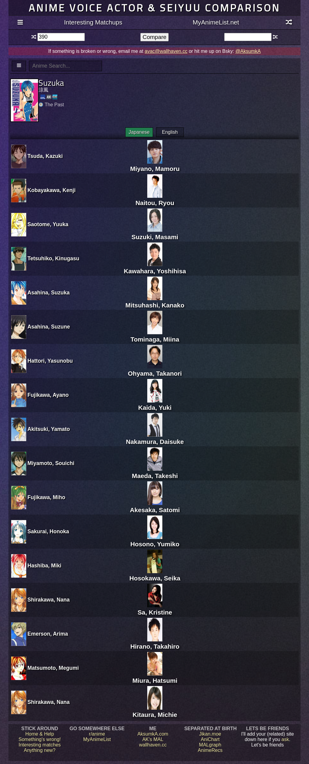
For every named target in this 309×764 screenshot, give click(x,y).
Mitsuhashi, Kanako (155, 301)
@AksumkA (248, 51)
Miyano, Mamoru (155, 165)
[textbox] (61, 37)
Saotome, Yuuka (47, 224)
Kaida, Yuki (155, 404)
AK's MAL (153, 739)
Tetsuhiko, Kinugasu (53, 258)
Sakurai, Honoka (48, 531)
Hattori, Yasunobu (50, 361)
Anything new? (40, 750)
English (170, 132)
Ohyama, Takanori (155, 370)
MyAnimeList (97, 739)
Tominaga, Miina (155, 336)
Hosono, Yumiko (155, 540)
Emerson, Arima (47, 634)
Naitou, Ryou (154, 199)
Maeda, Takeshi (155, 472)
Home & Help (39, 734)
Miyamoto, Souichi (50, 463)
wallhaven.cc (153, 744)
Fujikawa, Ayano (48, 395)
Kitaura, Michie (154, 711)
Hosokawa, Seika (154, 574)
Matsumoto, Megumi (53, 668)
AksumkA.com (152, 734)
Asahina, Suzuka (48, 293)
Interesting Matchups (93, 22)
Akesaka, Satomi (155, 506)
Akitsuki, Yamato (48, 429)
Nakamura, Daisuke (155, 438)
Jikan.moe (210, 734)
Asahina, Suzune (48, 327)
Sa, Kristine (155, 609)
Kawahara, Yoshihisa (155, 267)
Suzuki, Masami (155, 233)
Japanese (139, 132)
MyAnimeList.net (216, 22)
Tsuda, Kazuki (45, 156)
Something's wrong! (39, 739)
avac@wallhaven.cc (166, 51)
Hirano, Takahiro (155, 643)
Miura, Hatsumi (154, 677)
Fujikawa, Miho (46, 497)
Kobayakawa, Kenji (51, 190)
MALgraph (210, 744)
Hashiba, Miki (44, 566)
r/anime (97, 734)
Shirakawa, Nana (48, 600)
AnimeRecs (210, 750)
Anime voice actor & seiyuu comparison (154, 7)
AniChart (210, 739)
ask (285, 739)
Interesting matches (40, 744)
